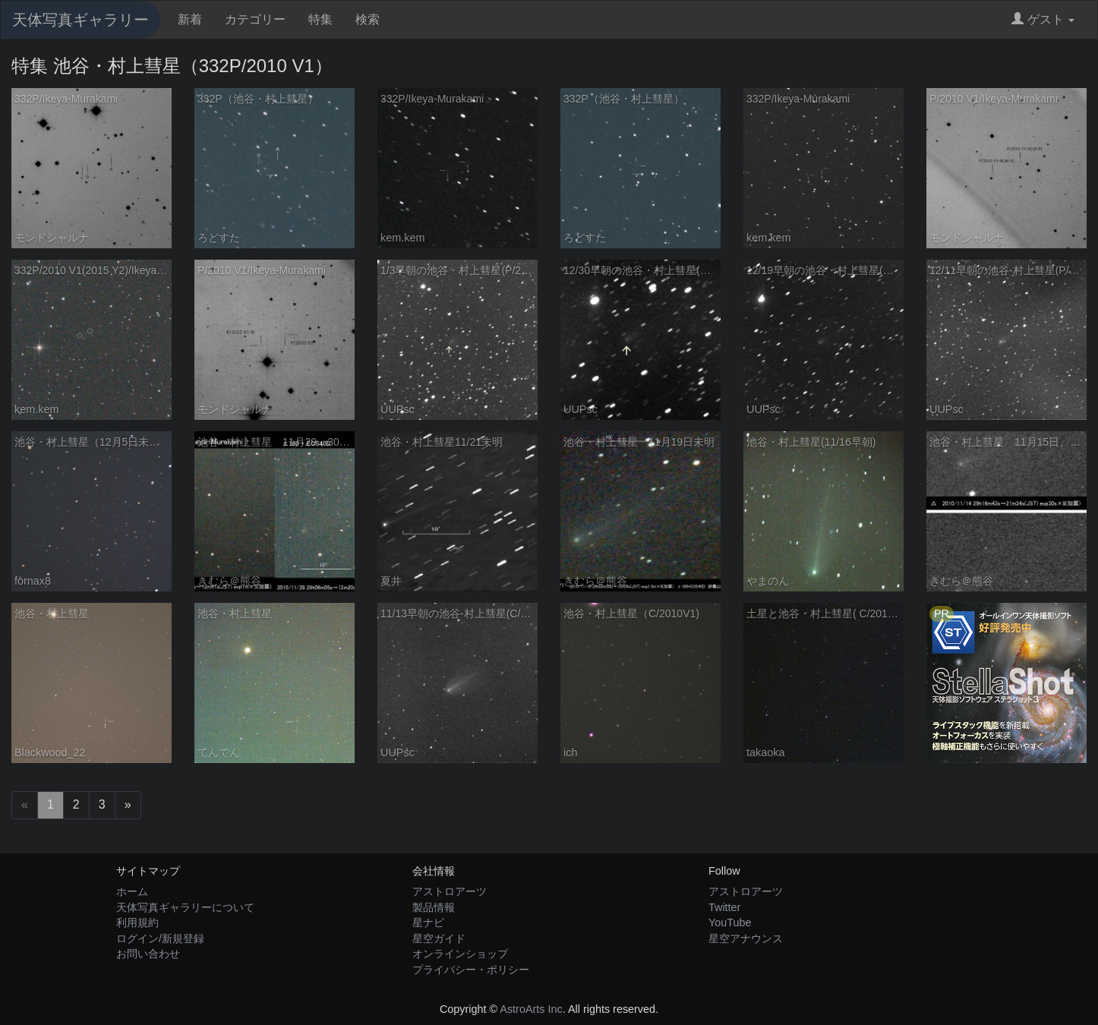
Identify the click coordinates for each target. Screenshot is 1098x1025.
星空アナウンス (745, 938)
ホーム (132, 891)
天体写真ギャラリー (80, 19)
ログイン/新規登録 (160, 938)
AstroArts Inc (531, 1009)
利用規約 (137, 922)
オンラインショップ (460, 954)
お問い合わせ (148, 954)
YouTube (730, 922)
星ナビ (428, 922)
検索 (367, 19)
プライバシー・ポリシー (470, 970)
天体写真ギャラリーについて (185, 907)
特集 (320, 19)
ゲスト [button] (1042, 19)
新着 (190, 19)
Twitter (724, 907)
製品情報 (433, 907)
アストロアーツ (449, 891)
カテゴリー (255, 19)
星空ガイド (438, 938)
